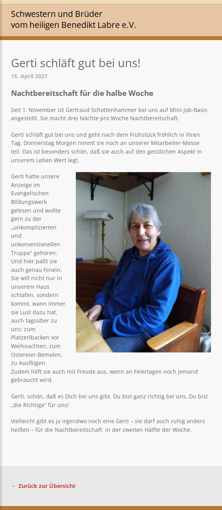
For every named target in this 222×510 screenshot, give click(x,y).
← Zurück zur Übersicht (43, 486)
